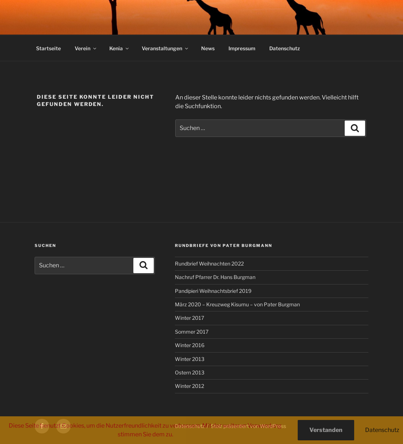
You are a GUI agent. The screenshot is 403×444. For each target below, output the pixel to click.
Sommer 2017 (191, 332)
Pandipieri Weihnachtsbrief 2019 (213, 291)
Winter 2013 (189, 359)
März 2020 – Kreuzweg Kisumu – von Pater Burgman (237, 304)
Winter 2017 (189, 318)
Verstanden (326, 430)
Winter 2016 (189, 345)
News (208, 48)
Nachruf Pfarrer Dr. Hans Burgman (215, 277)
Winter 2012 (189, 386)
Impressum (241, 48)
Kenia (119, 48)
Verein (86, 48)
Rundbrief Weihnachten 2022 (209, 263)
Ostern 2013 (189, 372)
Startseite (48, 48)
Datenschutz (284, 48)
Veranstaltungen (165, 48)
